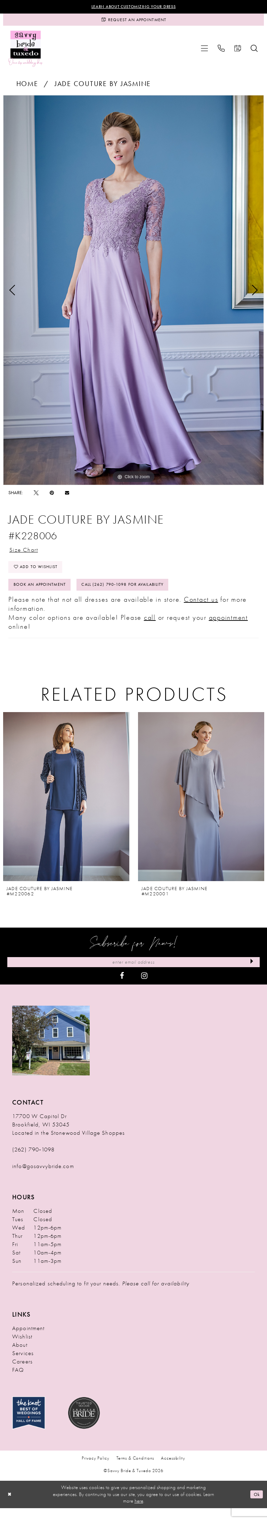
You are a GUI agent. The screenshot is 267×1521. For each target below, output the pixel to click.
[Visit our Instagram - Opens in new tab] (144, 988)
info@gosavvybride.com (43, 1179)
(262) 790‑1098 (33, 1162)
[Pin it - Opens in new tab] (51, 496)
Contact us (201, 610)
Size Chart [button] (26, 553)
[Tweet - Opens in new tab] (36, 496)
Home (27, 87)
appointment (228, 628)
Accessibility (173, 1471)
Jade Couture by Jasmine (103, 87)
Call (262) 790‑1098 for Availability (141, 595)
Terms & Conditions (135, 1471)
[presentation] (66, 807)
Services (23, 1366)
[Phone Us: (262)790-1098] (221, 51)
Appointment (28, 1341)
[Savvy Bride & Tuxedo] (25, 52)
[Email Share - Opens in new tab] (67, 496)
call (150, 628)
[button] (204, 51)
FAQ (18, 1382)
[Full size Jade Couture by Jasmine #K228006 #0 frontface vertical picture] (133, 293)
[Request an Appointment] (133, 22)
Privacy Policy (95, 1471)
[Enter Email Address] (133, 974)
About (19, 1357)
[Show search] (254, 51)
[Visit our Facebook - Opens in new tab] (122, 988)
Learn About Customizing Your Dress (133, 7)
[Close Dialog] (10, 1507)
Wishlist (22, 1349)
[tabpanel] (133, 293)
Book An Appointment (44, 595)
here (139, 1514)
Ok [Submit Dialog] (255, 1507)
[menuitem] (204, 51)
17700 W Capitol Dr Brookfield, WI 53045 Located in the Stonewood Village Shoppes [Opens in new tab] (68, 1137)
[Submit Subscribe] (250, 974)
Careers (22, 1374)
